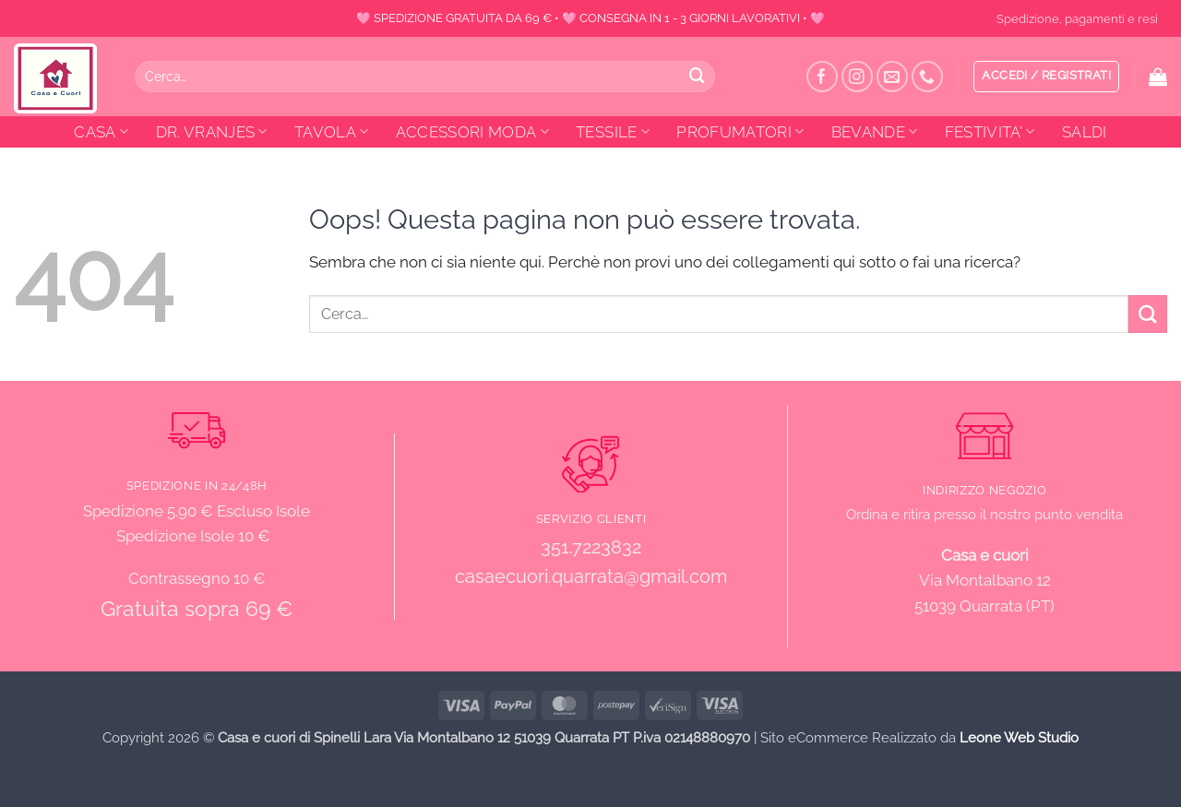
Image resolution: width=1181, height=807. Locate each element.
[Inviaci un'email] (893, 77)
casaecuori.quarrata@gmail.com (591, 576)
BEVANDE (874, 132)
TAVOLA (331, 132)
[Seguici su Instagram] (857, 77)
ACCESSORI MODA (472, 132)
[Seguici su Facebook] (822, 77)
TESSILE (613, 132)
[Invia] (697, 76)
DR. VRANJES (212, 132)
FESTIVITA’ (990, 132)
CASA (101, 132)
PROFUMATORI (740, 132)
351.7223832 (591, 547)
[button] (1046, 76)
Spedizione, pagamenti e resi (1077, 18)
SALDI (1084, 132)
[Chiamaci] (928, 77)
